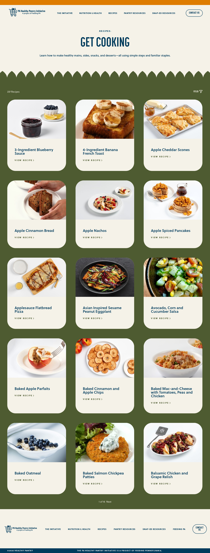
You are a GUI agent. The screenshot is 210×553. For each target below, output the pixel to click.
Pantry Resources (135, 13)
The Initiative (65, 13)
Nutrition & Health (90, 13)
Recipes (112, 13)
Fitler (198, 92)
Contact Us (194, 13)
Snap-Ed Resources (163, 13)
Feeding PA (179, 529)
